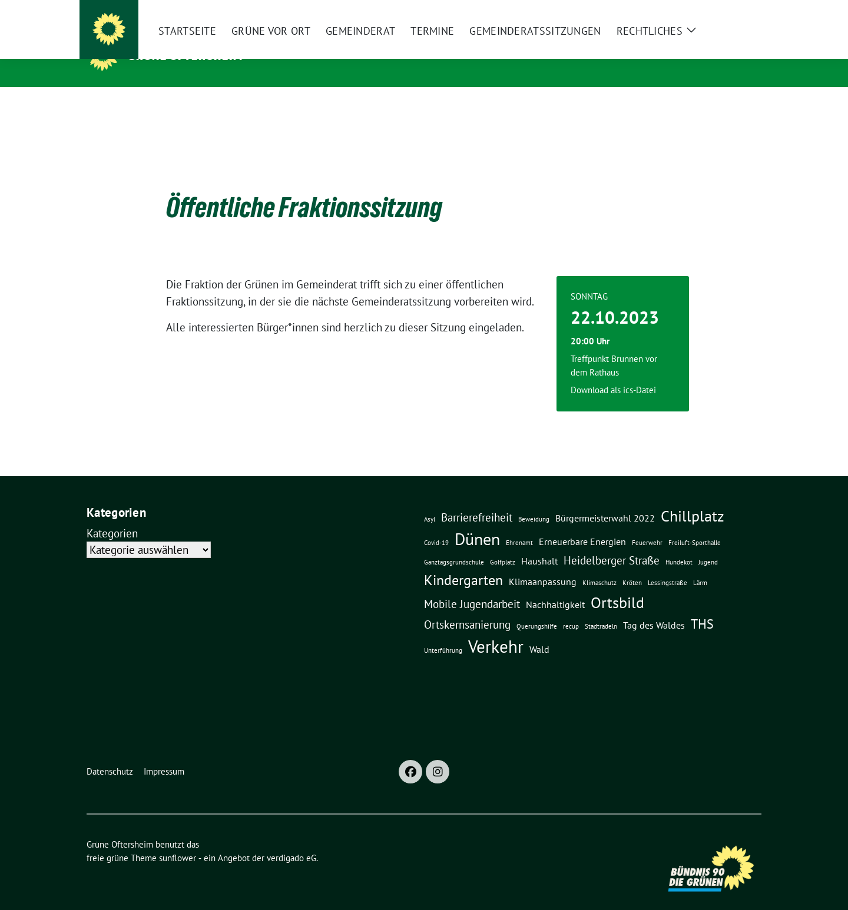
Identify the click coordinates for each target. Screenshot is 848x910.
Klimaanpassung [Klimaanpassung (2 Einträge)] (543, 563)
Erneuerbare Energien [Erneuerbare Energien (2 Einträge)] (582, 523)
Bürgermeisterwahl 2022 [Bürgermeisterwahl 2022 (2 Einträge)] (605, 500)
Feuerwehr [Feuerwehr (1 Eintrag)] (647, 524)
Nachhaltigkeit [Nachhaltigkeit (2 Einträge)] (555, 586)
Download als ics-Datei (613, 371)
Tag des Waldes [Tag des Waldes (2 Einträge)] (654, 607)
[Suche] (723, 11)
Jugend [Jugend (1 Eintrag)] (708, 544)
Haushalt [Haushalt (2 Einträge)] (539, 543)
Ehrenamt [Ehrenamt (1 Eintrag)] (519, 524)
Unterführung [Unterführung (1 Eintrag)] (443, 632)
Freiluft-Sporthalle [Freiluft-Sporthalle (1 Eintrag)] (694, 524)
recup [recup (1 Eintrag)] (571, 608)
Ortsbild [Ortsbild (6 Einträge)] (617, 584)
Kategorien (112, 515)
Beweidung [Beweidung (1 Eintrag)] (533, 501)
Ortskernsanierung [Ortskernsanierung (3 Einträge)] (467, 606)
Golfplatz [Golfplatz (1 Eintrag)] (502, 544)
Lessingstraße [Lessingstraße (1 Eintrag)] (667, 564)
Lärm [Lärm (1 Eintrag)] (700, 564)
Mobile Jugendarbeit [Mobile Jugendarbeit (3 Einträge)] (472, 585)
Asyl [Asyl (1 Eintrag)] (429, 501)
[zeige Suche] (740, 11)
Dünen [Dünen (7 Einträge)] (477, 521)
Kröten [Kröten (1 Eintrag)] (632, 564)
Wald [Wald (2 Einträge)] (539, 631)
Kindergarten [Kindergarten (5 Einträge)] (463, 561)
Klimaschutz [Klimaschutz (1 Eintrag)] (599, 564)
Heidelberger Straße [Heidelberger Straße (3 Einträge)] (612, 541)
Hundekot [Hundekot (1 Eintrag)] (679, 544)
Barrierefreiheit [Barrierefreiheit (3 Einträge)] (476, 498)
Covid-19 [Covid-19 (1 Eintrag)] (436, 524)
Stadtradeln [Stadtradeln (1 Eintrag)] (601, 608)
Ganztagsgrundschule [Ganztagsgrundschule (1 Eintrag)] (454, 544)
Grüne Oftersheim (186, 55)
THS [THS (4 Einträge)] (702, 605)
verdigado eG (291, 839)
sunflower (177, 839)
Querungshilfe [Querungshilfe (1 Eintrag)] (536, 608)
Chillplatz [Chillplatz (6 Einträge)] (692, 497)
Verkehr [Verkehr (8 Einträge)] (496, 628)
